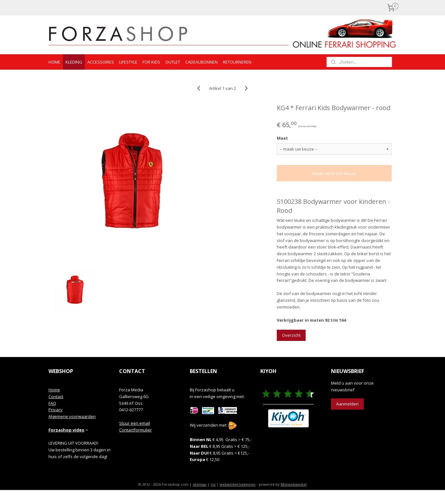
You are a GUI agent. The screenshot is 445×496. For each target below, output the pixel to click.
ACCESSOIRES (100, 62)
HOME (54, 62)
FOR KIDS (151, 62)
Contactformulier (135, 430)
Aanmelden (347, 404)
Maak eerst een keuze (334, 173)
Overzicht (291, 335)
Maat (282, 138)
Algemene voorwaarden (72, 416)
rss (213, 484)
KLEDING (73, 62)
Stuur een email (134, 423)
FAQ (52, 403)
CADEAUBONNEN (201, 62)
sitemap (199, 484)
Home (54, 390)
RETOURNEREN (237, 62)
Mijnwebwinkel (294, 484)
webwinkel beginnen (238, 484)
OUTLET (172, 62)
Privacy (55, 410)
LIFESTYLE (128, 62)
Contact (55, 396)
